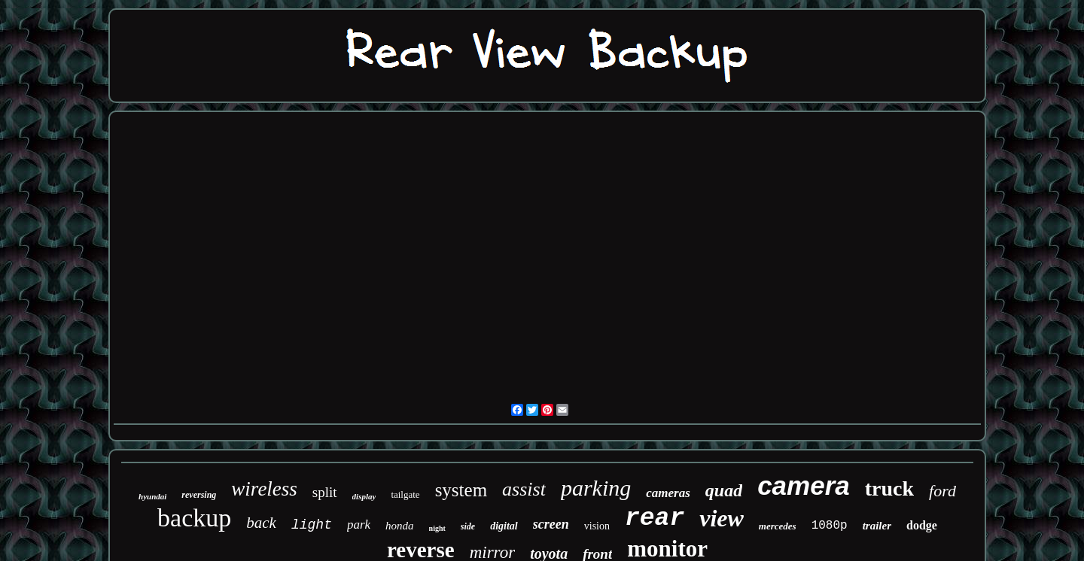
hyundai (152, 496)
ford (942, 490)
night (437, 528)
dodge (921, 525)
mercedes (777, 526)
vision (597, 526)
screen (551, 524)
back (261, 523)
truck (889, 488)
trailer (877, 526)
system (461, 490)
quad (723, 490)
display (364, 496)
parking (596, 487)
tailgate (405, 494)
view (721, 518)
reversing (198, 495)
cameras (668, 493)
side (468, 526)
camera (803, 485)
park (358, 524)
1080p (829, 525)
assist (524, 489)
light (311, 524)
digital (504, 526)
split (324, 492)
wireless (264, 489)
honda (399, 526)
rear (654, 518)
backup (194, 518)
